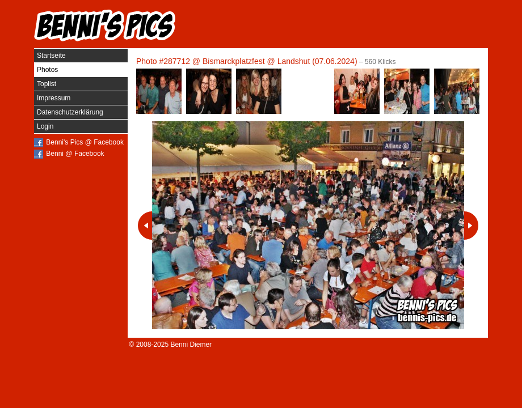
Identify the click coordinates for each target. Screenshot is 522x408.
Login (45, 126)
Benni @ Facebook (75, 154)
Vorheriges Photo (145, 225)
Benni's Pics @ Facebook (85, 142)
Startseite (51, 56)
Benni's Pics (105, 25)
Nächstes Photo (471, 225)
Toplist (46, 84)
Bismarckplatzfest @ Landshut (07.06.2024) (280, 61)
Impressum (53, 98)
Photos (47, 70)
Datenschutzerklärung (70, 112)
